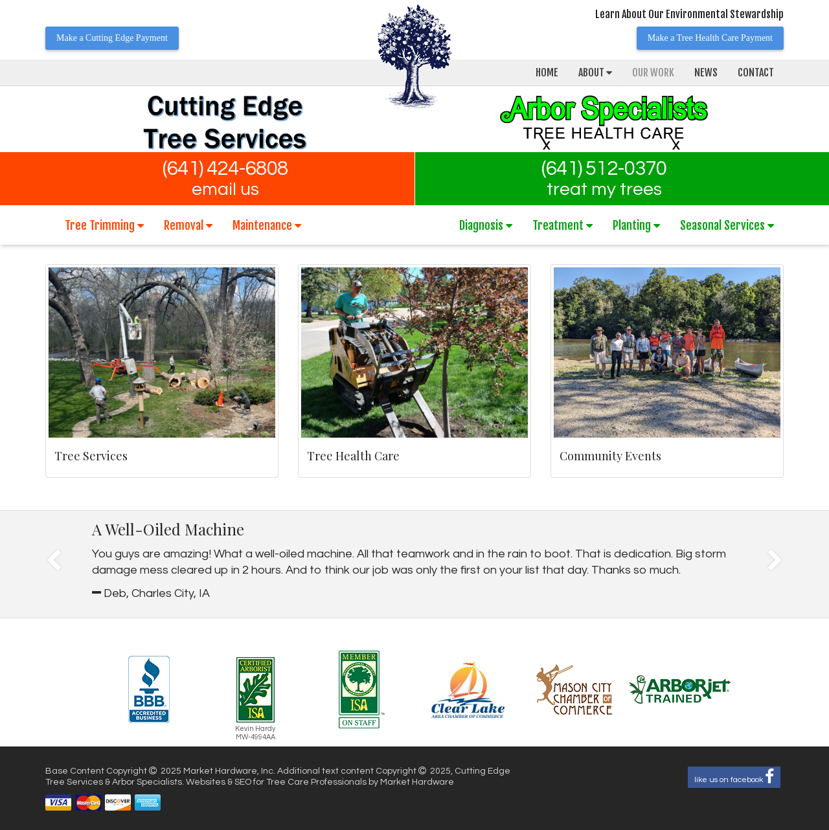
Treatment (562, 225)
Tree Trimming (104, 225)
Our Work (653, 72)
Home (547, 72)
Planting (636, 225)
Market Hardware (417, 782)
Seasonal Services (727, 225)
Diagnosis (485, 225)
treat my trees (604, 190)
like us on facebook (734, 777)
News (706, 72)
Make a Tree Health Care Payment (710, 38)
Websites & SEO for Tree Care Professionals (277, 782)
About (595, 72)
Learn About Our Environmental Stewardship (689, 14)
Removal (188, 225)
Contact (756, 72)
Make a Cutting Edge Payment (112, 38)
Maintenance (267, 225)
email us (225, 190)
